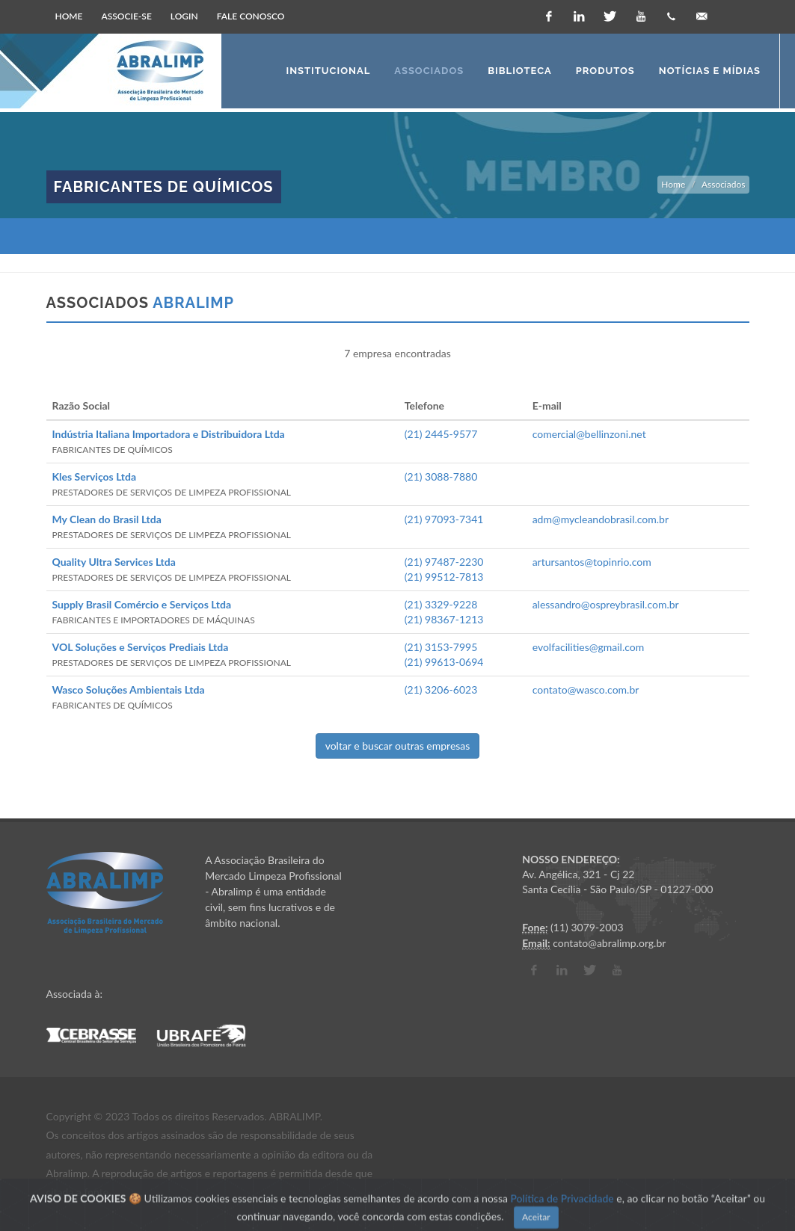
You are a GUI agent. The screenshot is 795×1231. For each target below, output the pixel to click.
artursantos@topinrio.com (591, 561)
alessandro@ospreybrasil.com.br (605, 604)
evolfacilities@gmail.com (588, 647)
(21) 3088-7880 (441, 476)
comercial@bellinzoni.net (589, 434)
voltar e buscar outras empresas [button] (397, 745)
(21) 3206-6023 (441, 689)
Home (69, 16)
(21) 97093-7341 (444, 519)
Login (184, 16)
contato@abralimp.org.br (609, 943)
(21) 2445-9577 (441, 434)
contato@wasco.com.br (585, 689)
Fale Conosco (251, 16)
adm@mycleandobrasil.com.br (600, 519)
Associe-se (127, 16)
